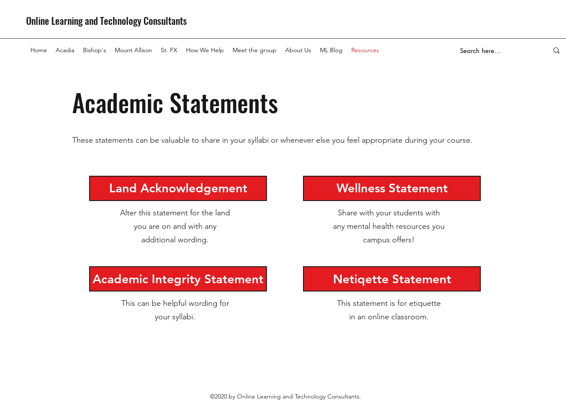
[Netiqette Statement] (392, 278)
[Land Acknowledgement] (178, 188)
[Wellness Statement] (392, 188)
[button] (254, 50)
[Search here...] (497, 50)
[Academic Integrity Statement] (178, 278)
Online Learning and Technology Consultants (106, 20)
